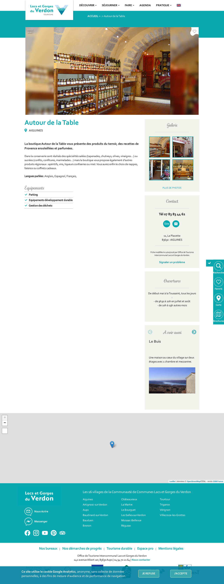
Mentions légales (170, 549)
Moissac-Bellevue (131, 520)
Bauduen (88, 520)
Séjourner (111, 5)
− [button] (5, 423)
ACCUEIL (93, 16)
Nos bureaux (48, 549)
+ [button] (5, 417)
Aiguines (88, 499)
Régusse (126, 525)
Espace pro (145, 549)
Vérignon (165, 510)
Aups (86, 510)
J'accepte (180, 573)
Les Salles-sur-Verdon (133, 515)
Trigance (165, 504)
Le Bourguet (128, 510)
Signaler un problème (172, 262)
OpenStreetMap (193, 482)
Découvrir (88, 5)
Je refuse (148, 573)
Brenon (87, 525)
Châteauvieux (129, 499)
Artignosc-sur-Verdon (95, 504)
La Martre (126, 504)
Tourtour (165, 499)
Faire (129, 5)
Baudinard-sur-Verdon (95, 515)
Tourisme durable (119, 549)
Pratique (164, 5)
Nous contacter (141, 560)
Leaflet (172, 482)
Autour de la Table (114, 16)
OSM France (218, 482)
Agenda (145, 5)
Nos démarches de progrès (82, 549)
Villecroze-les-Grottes (172, 515)
